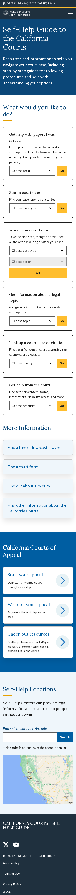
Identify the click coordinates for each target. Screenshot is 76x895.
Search (65, 737)
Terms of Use (11, 873)
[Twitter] (6, 845)
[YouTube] (16, 845)
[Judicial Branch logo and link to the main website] (38, 4)
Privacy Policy (12, 884)
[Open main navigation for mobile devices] (70, 13)
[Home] (34, 13)
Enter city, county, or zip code (25, 728)
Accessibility (11, 863)
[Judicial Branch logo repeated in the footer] (38, 855)
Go (61, 171)
